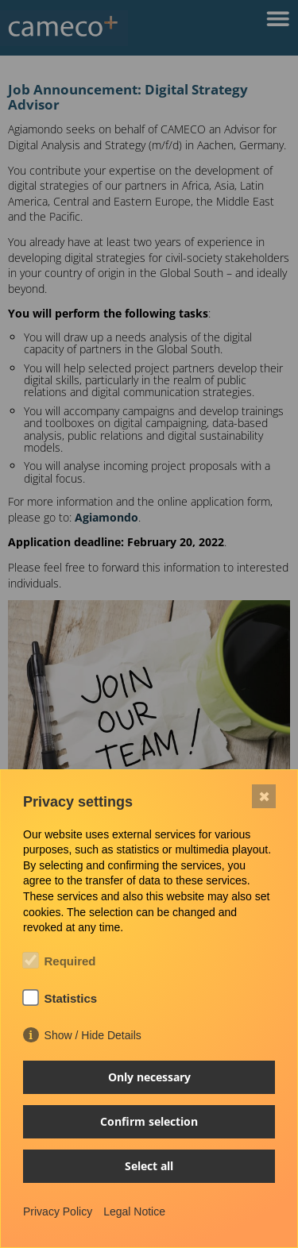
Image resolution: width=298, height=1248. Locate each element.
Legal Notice (134, 1211)
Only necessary (149, 1076)
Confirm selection (149, 1121)
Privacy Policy (57, 1211)
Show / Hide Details (93, 1035)
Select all (149, 1165)
